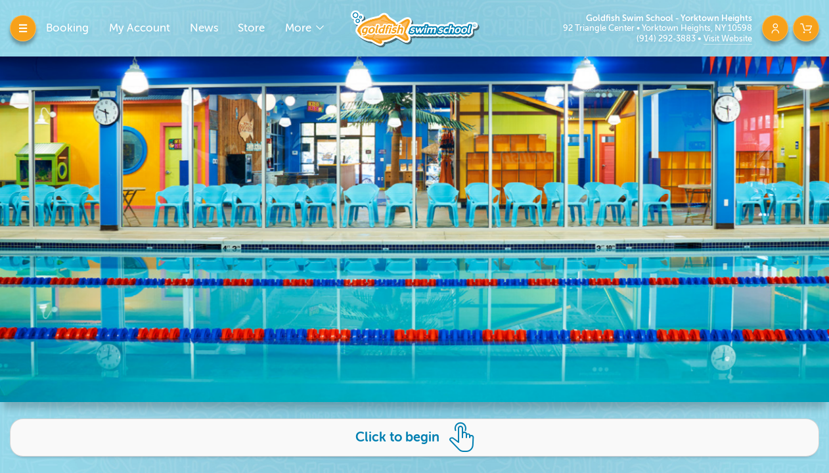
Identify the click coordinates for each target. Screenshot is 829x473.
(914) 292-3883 (667, 38)
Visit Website (728, 38)
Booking (67, 28)
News (204, 28)
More (299, 28)
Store (251, 28)
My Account (139, 28)
